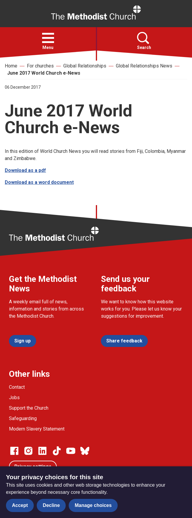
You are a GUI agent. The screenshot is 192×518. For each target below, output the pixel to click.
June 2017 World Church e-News (43, 73)
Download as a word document (39, 182)
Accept (20, 505)
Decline (51, 505)
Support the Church (28, 408)
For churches (40, 66)
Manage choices (93, 505)
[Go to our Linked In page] (42, 450)
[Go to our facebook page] (14, 450)
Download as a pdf (25, 170)
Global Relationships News (144, 66)
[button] (48, 38)
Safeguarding (23, 418)
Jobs (14, 397)
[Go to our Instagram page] (28, 450)
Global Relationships (84, 66)
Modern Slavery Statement (36, 429)
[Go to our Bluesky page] (84, 450)
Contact (17, 387)
